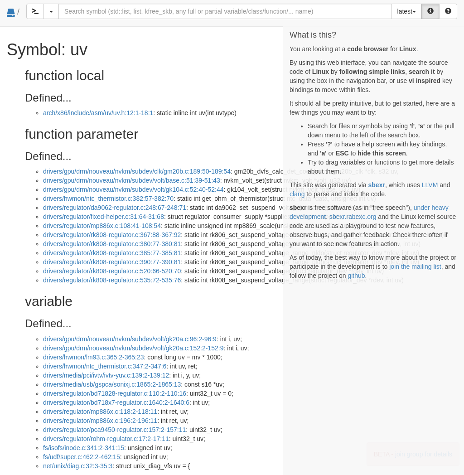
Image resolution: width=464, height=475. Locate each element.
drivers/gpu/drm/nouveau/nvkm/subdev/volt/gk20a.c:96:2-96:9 (130, 339)
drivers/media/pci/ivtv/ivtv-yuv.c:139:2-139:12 (106, 375)
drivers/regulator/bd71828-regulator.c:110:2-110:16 (114, 393)
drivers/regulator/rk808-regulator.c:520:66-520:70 (112, 271)
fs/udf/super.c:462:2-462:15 (81, 456)
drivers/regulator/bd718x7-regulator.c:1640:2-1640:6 (116, 402)
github (356, 275)
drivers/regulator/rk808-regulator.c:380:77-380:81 (112, 243)
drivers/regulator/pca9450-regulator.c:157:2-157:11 (114, 429)
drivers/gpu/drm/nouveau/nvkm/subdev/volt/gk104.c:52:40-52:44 (133, 189)
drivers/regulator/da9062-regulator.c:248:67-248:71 (114, 207)
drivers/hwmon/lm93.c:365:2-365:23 (93, 357)
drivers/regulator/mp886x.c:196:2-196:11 (100, 420)
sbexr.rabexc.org (353, 216)
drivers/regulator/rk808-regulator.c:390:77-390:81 (112, 262)
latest (406, 11)
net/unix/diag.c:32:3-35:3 (77, 466)
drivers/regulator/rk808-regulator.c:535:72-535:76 (112, 280)
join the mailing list (415, 266)
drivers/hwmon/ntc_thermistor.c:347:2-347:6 (104, 366)
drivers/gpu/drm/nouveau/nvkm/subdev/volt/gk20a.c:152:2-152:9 (133, 348)
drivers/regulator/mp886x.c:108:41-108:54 (102, 225)
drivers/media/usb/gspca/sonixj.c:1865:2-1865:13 (112, 384)
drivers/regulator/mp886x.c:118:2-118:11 (100, 411)
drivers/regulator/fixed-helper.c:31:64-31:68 (103, 216)
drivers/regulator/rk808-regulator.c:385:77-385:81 (112, 253)
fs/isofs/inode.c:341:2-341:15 (83, 447)
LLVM (430, 185)
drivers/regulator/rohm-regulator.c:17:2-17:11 (106, 438)
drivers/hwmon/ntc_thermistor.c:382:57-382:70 (108, 198)
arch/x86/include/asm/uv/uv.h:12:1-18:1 (98, 112)
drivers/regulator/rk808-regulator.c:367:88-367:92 (112, 234)
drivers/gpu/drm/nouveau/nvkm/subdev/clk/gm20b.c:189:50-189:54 (137, 171)
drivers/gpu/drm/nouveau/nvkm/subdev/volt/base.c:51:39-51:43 (131, 180)
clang (297, 194)
